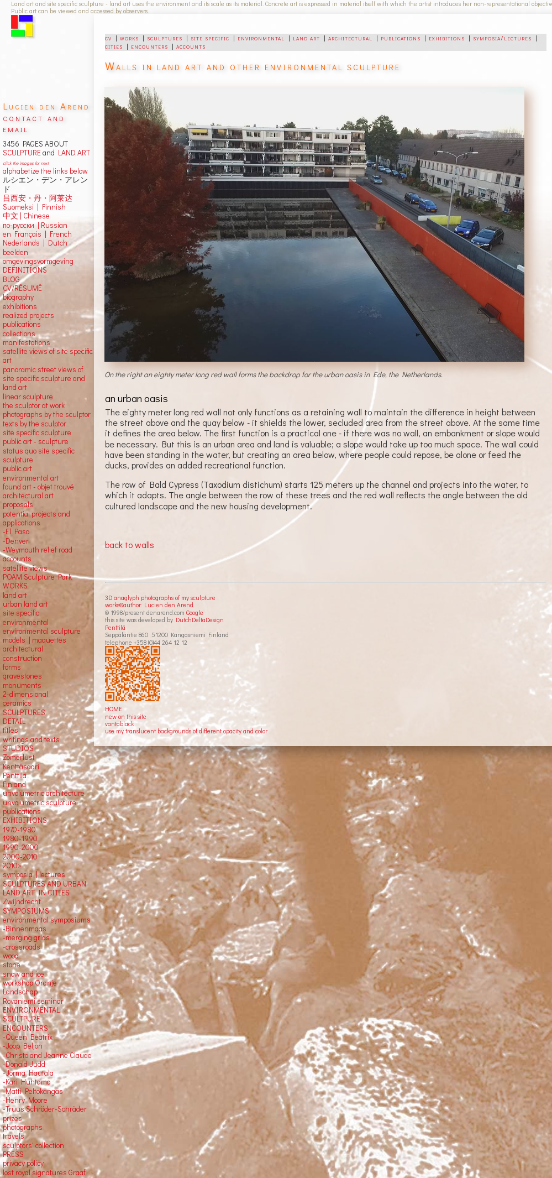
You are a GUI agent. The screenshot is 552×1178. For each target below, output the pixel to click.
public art (17, 468)
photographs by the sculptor (47, 414)
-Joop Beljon (23, 1046)
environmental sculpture (42, 631)
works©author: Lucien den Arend (149, 605)
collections (19, 333)
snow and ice (23, 974)
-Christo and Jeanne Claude (47, 1055)
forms (12, 667)
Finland (14, 784)
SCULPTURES (24, 712)
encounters (149, 45)
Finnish (52, 207)
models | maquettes (34, 640)
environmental (261, 37)
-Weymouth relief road (37, 550)
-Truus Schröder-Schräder (45, 1109)
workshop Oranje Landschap (30, 987)
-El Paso (16, 531)
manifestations (26, 342)
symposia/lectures (502, 37)
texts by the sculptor (34, 424)
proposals (18, 504)
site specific (210, 37)
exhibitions (447, 37)
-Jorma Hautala (28, 1073)
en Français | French (37, 234)
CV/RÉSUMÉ (22, 288)
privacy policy (23, 1163)
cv (108, 37)
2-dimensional (25, 694)
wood (11, 956)
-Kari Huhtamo (26, 1082)
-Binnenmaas (24, 929)
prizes (12, 1118)
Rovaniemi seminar (33, 1001)
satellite (15, 568)
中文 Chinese (26, 216)
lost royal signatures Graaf (44, 1172)
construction (22, 658)
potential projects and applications (36, 518)
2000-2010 (20, 857)
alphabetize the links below (45, 171)
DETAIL (14, 721)
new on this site (125, 716)
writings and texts (31, 739)
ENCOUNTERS (25, 1028)
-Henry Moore (25, 1100)
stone (11, 964)
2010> (12, 866)
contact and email (34, 123)
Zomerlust (19, 757)
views (38, 568)
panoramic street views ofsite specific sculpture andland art (44, 378)
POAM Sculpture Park (37, 577)
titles (10, 730)
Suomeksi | (21, 207)
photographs (23, 1127)
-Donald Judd (24, 1064)
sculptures (164, 37)
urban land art (25, 604)
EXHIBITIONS (25, 820)
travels (13, 1136)
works (129, 37)
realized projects (28, 315)
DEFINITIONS (25, 270)
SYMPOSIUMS (26, 911)
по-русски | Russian (35, 225)
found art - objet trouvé (38, 487)
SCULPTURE (22, 153)
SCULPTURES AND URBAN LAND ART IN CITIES (44, 888)
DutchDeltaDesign (200, 620)
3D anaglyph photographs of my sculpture (160, 597)
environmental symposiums (47, 920)
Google (194, 612)
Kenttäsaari (21, 767)
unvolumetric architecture (44, 793)
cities (114, 45)
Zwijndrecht (22, 901)
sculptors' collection (33, 1145)
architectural (350, 37)
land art (306, 37)
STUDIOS (18, 748)
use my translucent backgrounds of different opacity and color (186, 731)
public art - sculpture (36, 441)
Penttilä (115, 627)
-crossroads (21, 947)
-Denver (16, 541)
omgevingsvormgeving (38, 261)
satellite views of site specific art (48, 355)
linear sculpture (28, 397)
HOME (113, 709)
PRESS (13, 1154)
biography (18, 297)
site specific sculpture (37, 432)
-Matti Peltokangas (33, 1091)
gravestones (22, 676)
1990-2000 (21, 847)
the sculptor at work (34, 405)
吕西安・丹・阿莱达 (37, 198)
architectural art (28, 496)
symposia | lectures (34, 874)
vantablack (119, 724)
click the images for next (26, 163)
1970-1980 (19, 830)
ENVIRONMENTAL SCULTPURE (31, 1014)
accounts (191, 45)
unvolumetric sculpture (39, 802)
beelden (15, 252)
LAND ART (72, 153)
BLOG (11, 279)
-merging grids (26, 937)
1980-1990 (20, 838)
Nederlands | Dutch (35, 243)
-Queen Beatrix (27, 1037)
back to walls (129, 544)
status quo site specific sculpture (39, 455)
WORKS (15, 586)
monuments (22, 685)
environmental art (31, 478)
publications (400, 37)
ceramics (17, 703)
